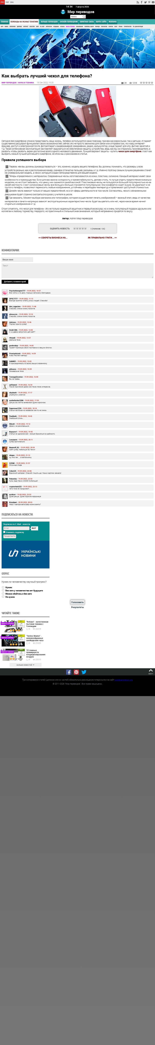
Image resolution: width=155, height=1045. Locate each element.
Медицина (56, 26)
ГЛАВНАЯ (4, 22)
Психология (104, 26)
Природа (97, 26)
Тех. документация (138, 26)
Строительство (127, 26)
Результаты (77, 607)
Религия (111, 26)
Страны (120, 26)
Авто (2, 26)
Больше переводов (49, 22)
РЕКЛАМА (113, 22)
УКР (7, 2)
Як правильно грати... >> (102, 237)
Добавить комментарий (15, 281)
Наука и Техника (70, 26)
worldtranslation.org (123, 679)
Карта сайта (101, 22)
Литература (49, 26)
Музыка (62, 26)
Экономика (12, 26)
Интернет (25, 26)
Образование (79, 26)
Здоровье (19, 26)
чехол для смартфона (129, 151)
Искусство (32, 26)
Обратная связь (87, 22)
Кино (37, 26)
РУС (2, 2)
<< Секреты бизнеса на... (53, 237)
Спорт (115, 26)
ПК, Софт (42, 26)
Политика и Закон (89, 26)
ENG (12, 2)
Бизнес (6, 26)
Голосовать (77, 602)
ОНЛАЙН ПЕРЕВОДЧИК (69, 22)
